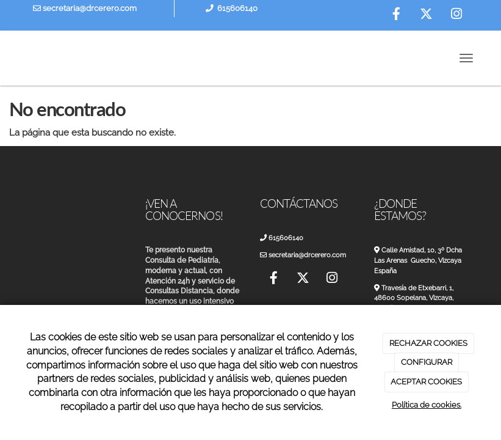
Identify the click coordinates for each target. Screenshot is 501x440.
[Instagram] (456, 15)
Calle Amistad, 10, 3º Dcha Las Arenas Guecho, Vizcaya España (422, 260)
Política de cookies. (426, 404)
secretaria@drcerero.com (85, 8)
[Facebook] (396, 15)
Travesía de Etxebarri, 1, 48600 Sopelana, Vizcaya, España (418, 298)
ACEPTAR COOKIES (426, 381)
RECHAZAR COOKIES (428, 343)
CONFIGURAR (426, 362)
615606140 (237, 8)
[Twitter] (426, 15)
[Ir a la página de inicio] (10, 58)
